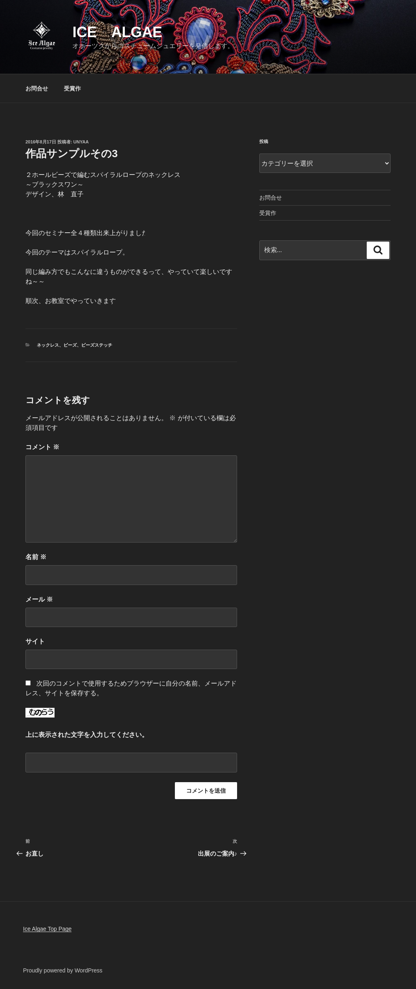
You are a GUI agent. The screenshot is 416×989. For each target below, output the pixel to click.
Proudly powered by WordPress (63, 970)
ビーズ (70, 345)
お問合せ (36, 88)
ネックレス (48, 345)
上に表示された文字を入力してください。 (86, 734)
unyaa (81, 141)
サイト (35, 641)
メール (39, 599)
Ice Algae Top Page (47, 929)
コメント (42, 447)
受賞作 (72, 88)
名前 (35, 556)
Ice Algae (117, 32)
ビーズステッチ (96, 345)
